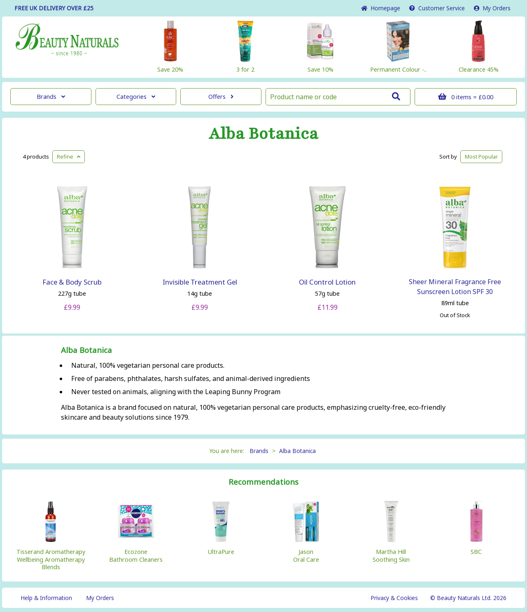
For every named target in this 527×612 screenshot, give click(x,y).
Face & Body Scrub (72, 282)
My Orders (492, 8)
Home (380, 8)
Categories (136, 96)
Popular (481, 156)
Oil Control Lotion (327, 282)
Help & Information (46, 598)
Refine (68, 156)
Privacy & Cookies (394, 598)
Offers (220, 96)
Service (437, 8)
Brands (51, 96)
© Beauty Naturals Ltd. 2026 (468, 598)
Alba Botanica (263, 134)
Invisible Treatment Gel (200, 282)
